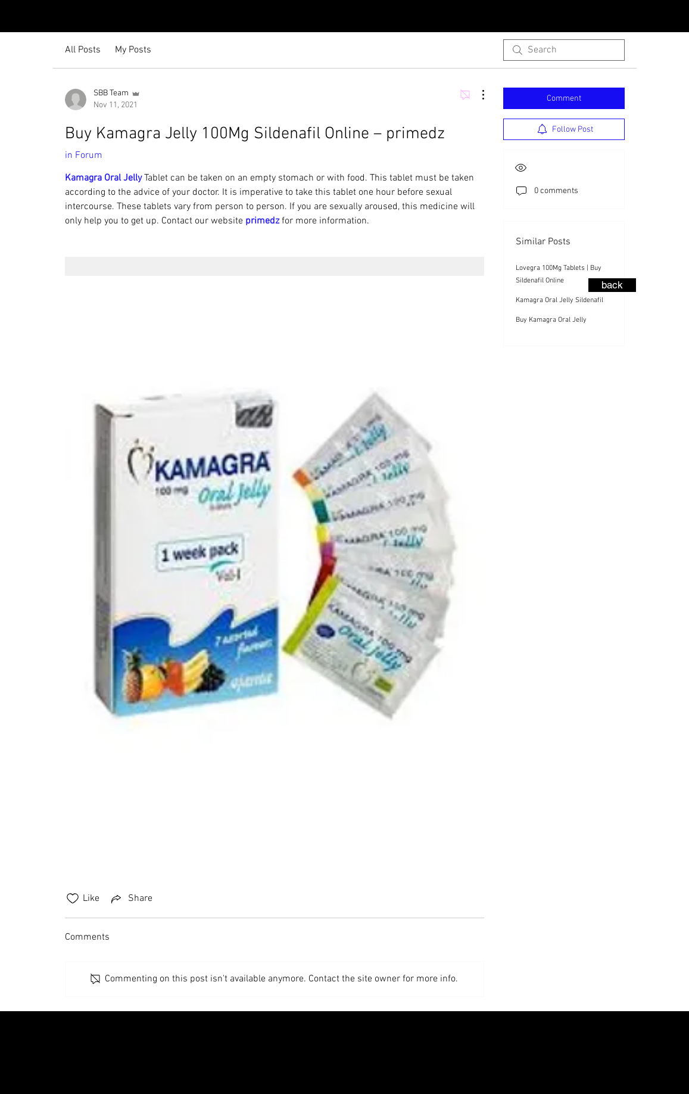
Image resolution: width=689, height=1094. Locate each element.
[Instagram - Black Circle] (658, 17)
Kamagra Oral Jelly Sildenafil (559, 300)
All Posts (83, 50)
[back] (612, 285)
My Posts (133, 50)
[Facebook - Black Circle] (677, 17)
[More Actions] (477, 95)
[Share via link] (130, 898)
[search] (564, 50)
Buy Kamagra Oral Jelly (551, 320)
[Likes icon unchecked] (72, 898)
